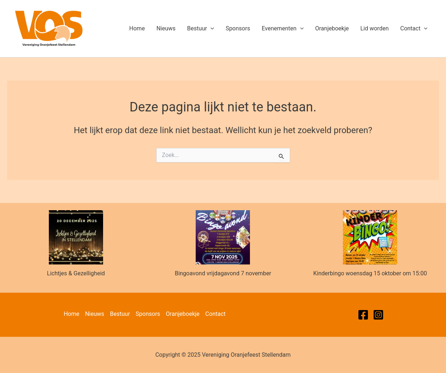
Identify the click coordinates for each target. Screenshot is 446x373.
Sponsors (238, 28)
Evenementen (282, 28)
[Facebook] (363, 314)
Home (137, 28)
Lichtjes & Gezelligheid (76, 273)
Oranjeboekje (332, 28)
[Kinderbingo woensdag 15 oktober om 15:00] (370, 237)
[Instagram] (378, 314)
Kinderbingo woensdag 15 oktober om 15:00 (370, 273)
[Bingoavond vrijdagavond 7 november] (223, 237)
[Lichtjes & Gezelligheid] (76, 237)
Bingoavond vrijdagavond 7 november (223, 273)
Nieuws (165, 28)
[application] (210, 28)
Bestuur (200, 28)
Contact (414, 28)
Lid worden (374, 28)
